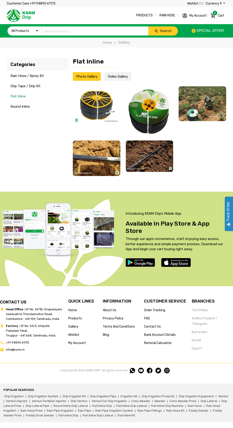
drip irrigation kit (74, 396)
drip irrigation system (43, 396)
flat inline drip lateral (131, 406)
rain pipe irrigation (60, 410)
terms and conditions (119, 327)
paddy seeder (199, 410)
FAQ (147, 318)
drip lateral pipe (37, 406)
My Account (194, 15)
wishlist (73, 335)
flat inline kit (126, 415)
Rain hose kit (175, 410)
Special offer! (208, 30)
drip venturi (79, 401)
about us (109, 310)
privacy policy (113, 318)
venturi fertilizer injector (49, 401)
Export (197, 348)
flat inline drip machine (167, 406)
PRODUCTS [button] (144, 15)
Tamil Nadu (200, 310)
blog (106, 335)
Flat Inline (18, 96)
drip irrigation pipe (103, 396)
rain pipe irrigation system (114, 410)
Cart (217, 14)
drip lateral (209, 401)
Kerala (196, 340)
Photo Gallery (86, 76)
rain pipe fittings (149, 410)
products (75, 318)
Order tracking (154, 310)
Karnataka (199, 332)
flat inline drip (102, 406)
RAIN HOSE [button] (168, 15)
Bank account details (160, 335)
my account (77, 343)
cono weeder (140, 401)
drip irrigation (14, 396)
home (72, 310)
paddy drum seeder (40, 415)
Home (107, 43)
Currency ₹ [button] (214, 3)
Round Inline (20, 106)
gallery (73, 327)
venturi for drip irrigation (109, 401)
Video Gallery (118, 76)
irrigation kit (129, 396)
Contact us (152, 327)
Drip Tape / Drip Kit (25, 86)
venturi (223, 396)
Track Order (228, 214)
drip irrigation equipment (196, 396)
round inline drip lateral (70, 406)
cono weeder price (183, 401)
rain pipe (84, 410)
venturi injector (17, 401)
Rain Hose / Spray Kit (27, 76)
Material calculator (158, 343)
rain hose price (31, 410)
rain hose (195, 406)
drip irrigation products (158, 396)
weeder (159, 401)
